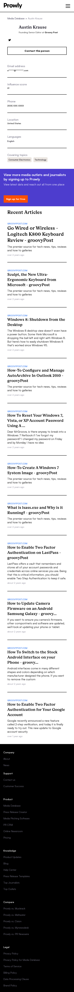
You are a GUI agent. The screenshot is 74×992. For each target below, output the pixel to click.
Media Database (16, 18)
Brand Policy (10, 985)
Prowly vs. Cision (12, 921)
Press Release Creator (15, 812)
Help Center (9, 869)
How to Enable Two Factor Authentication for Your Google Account (36, 709)
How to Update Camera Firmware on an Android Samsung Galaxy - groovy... (32, 608)
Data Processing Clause (16, 979)
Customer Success (13, 786)
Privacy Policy (10, 953)
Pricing (7, 837)
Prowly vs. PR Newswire (16, 934)
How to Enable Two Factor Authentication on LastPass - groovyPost (34, 552)
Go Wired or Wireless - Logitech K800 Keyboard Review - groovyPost (35, 234)
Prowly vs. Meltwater (14, 914)
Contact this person (37, 50)
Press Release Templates (16, 876)
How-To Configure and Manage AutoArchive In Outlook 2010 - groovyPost (35, 375)
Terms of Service (12, 966)
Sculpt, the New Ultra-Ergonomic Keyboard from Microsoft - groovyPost (31, 279)
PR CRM (8, 824)
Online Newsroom (13, 831)
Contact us (9, 779)
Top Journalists (11, 882)
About (6, 758)
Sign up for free (15, 198)
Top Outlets (9, 889)
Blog (5, 863)
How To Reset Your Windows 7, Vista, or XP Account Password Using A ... (35, 420)
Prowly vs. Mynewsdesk (16, 927)
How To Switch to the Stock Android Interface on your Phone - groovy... (32, 657)
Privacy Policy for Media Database (21, 959)
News (6, 765)
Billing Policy (10, 972)
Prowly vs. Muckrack (14, 908)
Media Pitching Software (16, 818)
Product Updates (12, 857)
